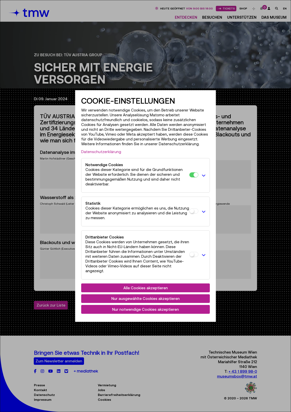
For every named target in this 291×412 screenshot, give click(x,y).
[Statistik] (193, 211)
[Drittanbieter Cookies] (193, 254)
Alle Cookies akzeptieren (145, 288)
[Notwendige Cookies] (193, 174)
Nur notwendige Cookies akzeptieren (145, 309)
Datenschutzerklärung (101, 151)
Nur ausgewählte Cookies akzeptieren (145, 298)
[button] (203, 175)
